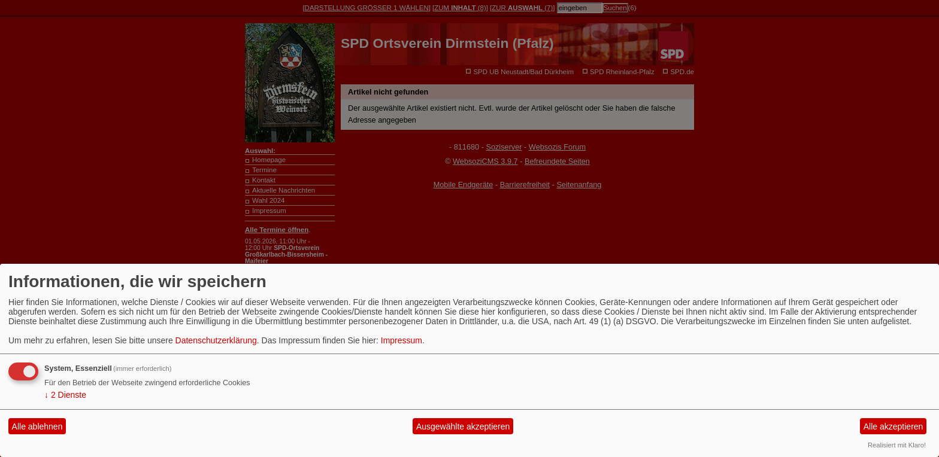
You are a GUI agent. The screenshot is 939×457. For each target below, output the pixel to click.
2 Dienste (65, 395)
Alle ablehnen (37, 426)
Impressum (401, 340)
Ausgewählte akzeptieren (463, 426)
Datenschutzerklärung (216, 340)
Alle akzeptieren (893, 426)
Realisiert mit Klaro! (897, 445)
